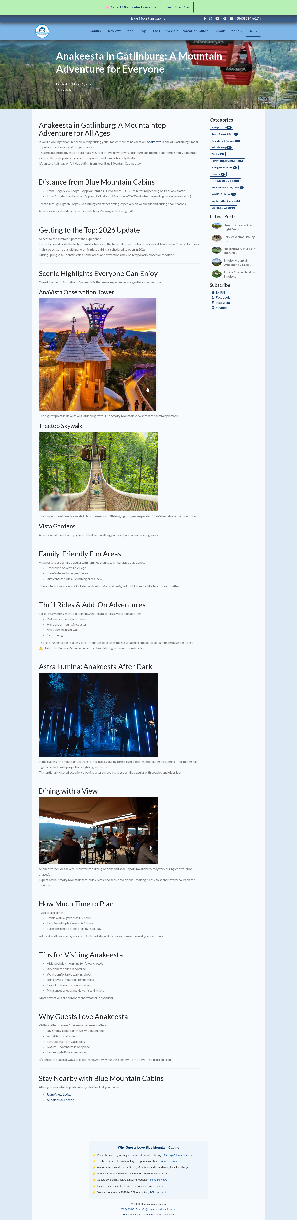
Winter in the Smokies (226, 200)
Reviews (115, 31)
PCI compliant (158, 1192)
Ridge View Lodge (59, 1094)
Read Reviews (158, 1179)
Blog (142, 31)
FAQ (156, 31)
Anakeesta (154, 142)
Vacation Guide (195, 31)
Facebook (221, 297)
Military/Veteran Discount (178, 1155)
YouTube (156, 1214)
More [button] (236, 31)
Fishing (218, 154)
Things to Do (65, 90)
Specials (172, 31)
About (220, 31)
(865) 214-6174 (249, 18)
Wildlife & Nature (224, 194)
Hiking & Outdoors (224, 167)
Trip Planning (222, 147)
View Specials (169, 1161)
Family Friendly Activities (227, 160)
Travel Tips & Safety (225, 134)
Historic (218, 174)
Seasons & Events (223, 207)
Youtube (219, 307)
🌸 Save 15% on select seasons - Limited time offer (148, 7)
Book (253, 31)
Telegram (168, 1214)
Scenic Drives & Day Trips (228, 187)
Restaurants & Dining (225, 180)
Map (130, 31)
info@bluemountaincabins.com (158, 1209)
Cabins (95, 31)
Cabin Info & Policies (226, 140)
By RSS (218, 292)
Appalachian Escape (60, 1100)
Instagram (221, 302)
